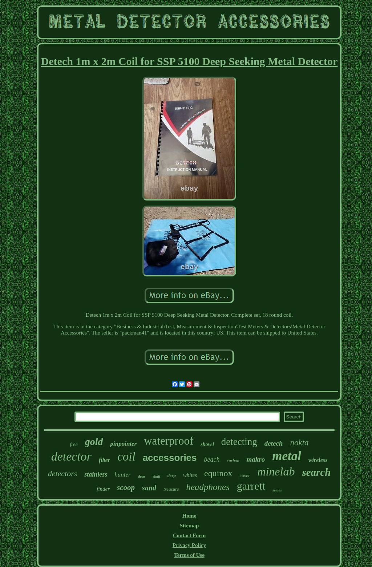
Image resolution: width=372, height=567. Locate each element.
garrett (251, 486)
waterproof (168, 440)
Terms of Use (189, 555)
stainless (95, 474)
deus (142, 476)
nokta (299, 442)
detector (71, 456)
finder (103, 489)
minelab (276, 471)
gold (94, 441)
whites (190, 475)
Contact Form (189, 535)
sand (149, 488)
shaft (157, 476)
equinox (218, 473)
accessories (170, 457)
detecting (239, 441)
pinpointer (123, 443)
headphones (207, 487)
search (316, 472)
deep (171, 475)
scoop (126, 487)
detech (273, 443)
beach (212, 459)
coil (126, 456)
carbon (233, 460)
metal (286, 456)
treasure (171, 489)
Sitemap (189, 525)
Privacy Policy (189, 545)
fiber (104, 460)
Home (189, 516)
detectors (62, 473)
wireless (317, 460)
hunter (122, 474)
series (277, 490)
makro (256, 459)
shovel (207, 444)
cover (244, 475)
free (73, 444)
